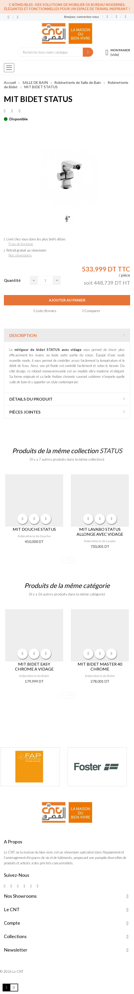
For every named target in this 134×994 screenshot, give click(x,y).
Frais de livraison (21, 244)
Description (23, 335)
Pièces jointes (25, 411)
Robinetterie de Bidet (34, 676)
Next (71, 560)
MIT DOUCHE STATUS (34, 529)
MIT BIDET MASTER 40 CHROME (100, 666)
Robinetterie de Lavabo (100, 541)
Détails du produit (31, 398)
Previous (63, 560)
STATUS (111, 450)
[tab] (67, 335)
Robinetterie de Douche (34, 536)
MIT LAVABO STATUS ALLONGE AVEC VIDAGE (100, 531)
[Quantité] (45, 280)
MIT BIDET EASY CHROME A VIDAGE (34, 666)
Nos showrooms (20, 255)
